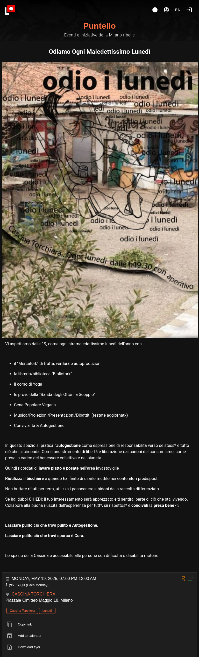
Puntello (99, 25)
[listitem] (99, 624)
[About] (155, 10)
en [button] (178, 10)
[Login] (189, 10)
